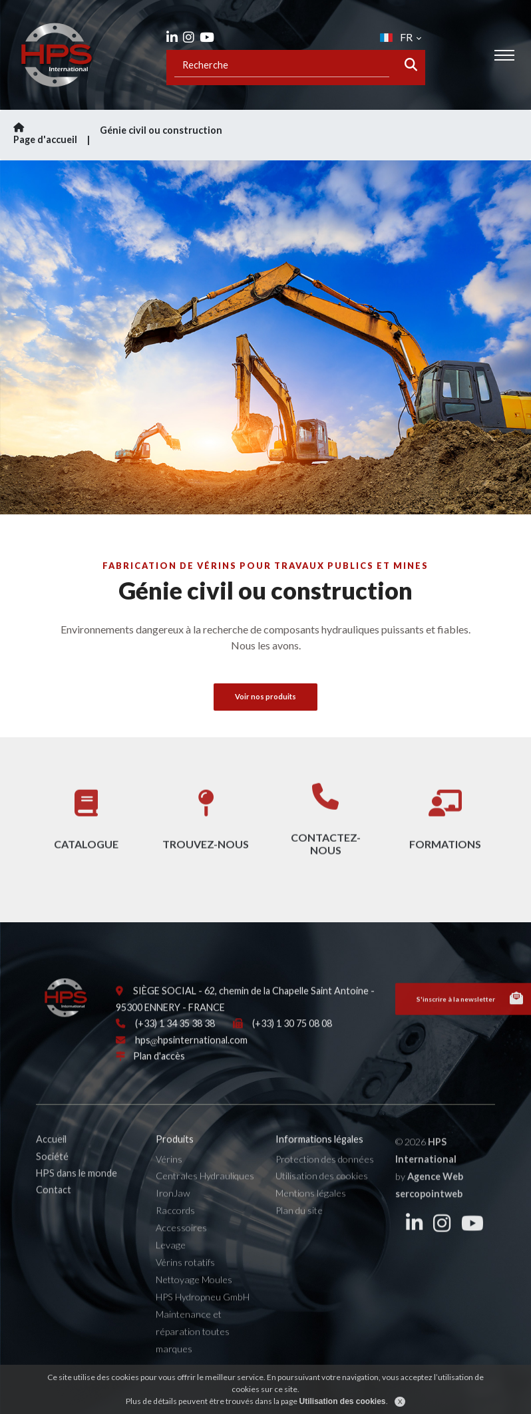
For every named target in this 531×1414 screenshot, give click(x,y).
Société (52, 1169)
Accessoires (181, 1241)
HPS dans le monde (76, 1186)
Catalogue (86, 830)
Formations (445, 830)
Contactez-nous (326, 830)
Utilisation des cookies (321, 1189)
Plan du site (299, 1224)
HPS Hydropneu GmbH (203, 1310)
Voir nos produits (265, 696)
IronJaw (173, 1206)
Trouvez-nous (205, 830)
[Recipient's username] (281, 65)
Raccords (175, 1224)
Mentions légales (310, 1206)
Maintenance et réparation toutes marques (193, 1344)
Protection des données (324, 1172)
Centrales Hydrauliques (205, 1189)
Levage (171, 1258)
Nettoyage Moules (194, 1293)
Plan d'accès (159, 1069)
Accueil (51, 1152)
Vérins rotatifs (185, 1276)
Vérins (169, 1172)
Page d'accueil (53, 134)
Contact (53, 1203)
